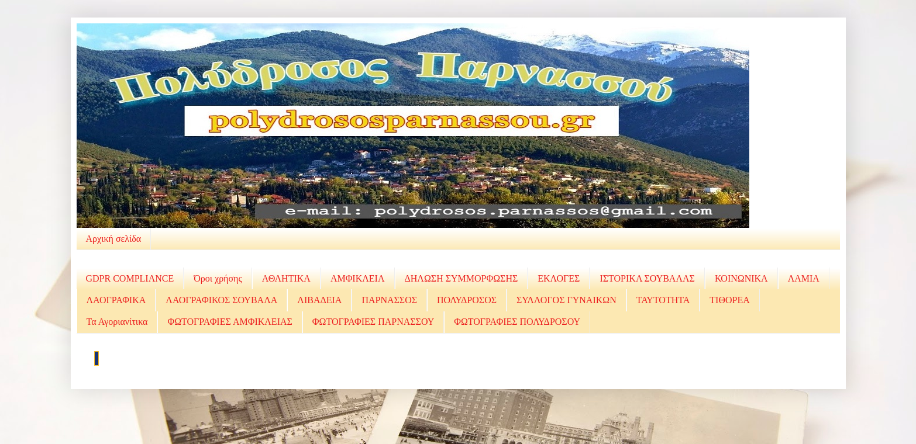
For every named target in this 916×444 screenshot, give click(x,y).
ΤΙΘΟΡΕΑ (729, 300)
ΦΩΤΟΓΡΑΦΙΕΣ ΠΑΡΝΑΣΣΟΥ (373, 322)
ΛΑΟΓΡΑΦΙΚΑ (116, 300)
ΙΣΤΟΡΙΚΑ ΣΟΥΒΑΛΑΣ (647, 278)
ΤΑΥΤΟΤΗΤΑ (663, 300)
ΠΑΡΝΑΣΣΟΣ (389, 300)
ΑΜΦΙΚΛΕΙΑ (357, 278)
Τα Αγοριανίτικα (117, 322)
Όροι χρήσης (218, 278)
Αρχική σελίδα (114, 239)
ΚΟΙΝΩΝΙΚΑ (741, 278)
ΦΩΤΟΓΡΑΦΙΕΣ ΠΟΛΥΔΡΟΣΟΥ (517, 322)
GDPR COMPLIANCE (130, 278)
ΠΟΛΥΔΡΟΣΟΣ (467, 300)
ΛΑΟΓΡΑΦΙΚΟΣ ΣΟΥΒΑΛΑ (221, 300)
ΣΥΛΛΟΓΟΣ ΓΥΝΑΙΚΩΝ (566, 300)
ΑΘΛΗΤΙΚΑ (286, 278)
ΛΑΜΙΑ (803, 278)
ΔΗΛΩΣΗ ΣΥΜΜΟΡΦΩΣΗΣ (461, 278)
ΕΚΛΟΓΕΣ (559, 278)
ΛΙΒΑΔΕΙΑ (319, 300)
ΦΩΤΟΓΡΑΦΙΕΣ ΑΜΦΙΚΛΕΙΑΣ (229, 322)
